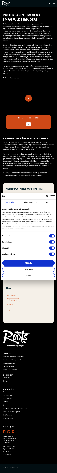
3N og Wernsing (8, 418)
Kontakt (5, 402)
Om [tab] (47, 202)
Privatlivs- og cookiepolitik (11, 412)
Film (4, 405)
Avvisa (28, 276)
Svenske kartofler (8, 366)
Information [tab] (28, 202)
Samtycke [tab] (10, 202)
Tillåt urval (28, 269)
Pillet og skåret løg (9, 363)
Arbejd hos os (7, 399)
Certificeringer (8, 415)
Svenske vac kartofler (10, 370)
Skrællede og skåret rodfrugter (13, 357)
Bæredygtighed (8, 395)
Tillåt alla (28, 263)
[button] (54, 3)
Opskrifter (6, 378)
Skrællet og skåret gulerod (12, 360)
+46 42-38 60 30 (8, 440)
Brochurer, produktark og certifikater (15, 408)
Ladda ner (13, 300)
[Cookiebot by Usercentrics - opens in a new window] (46, 196)
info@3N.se (6, 442)
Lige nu (5, 381)
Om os (5, 392)
